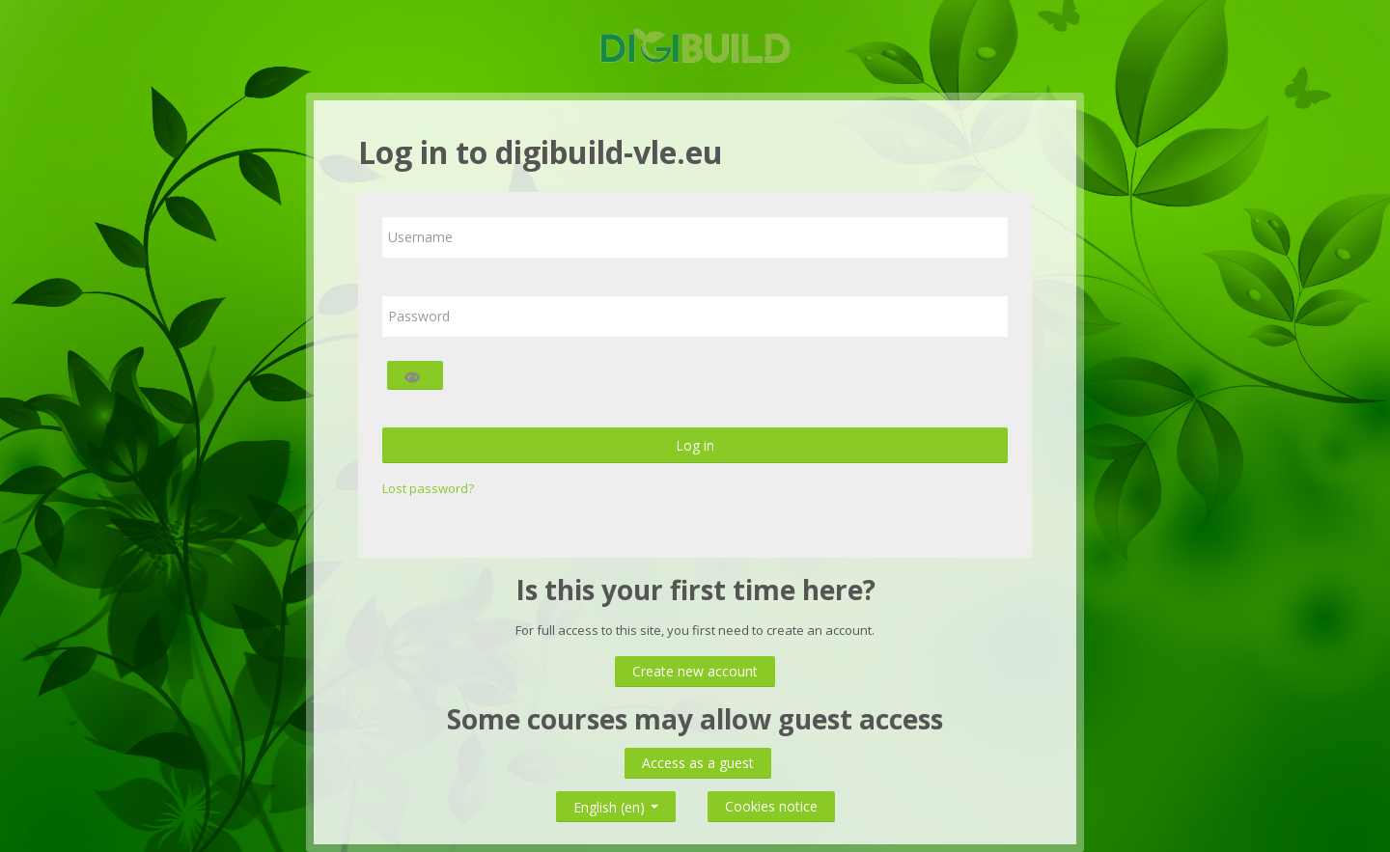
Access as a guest (698, 763)
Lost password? (428, 488)
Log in (695, 445)
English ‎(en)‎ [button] (615, 803)
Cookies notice (771, 806)
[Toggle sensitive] (415, 375)
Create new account (695, 671)
